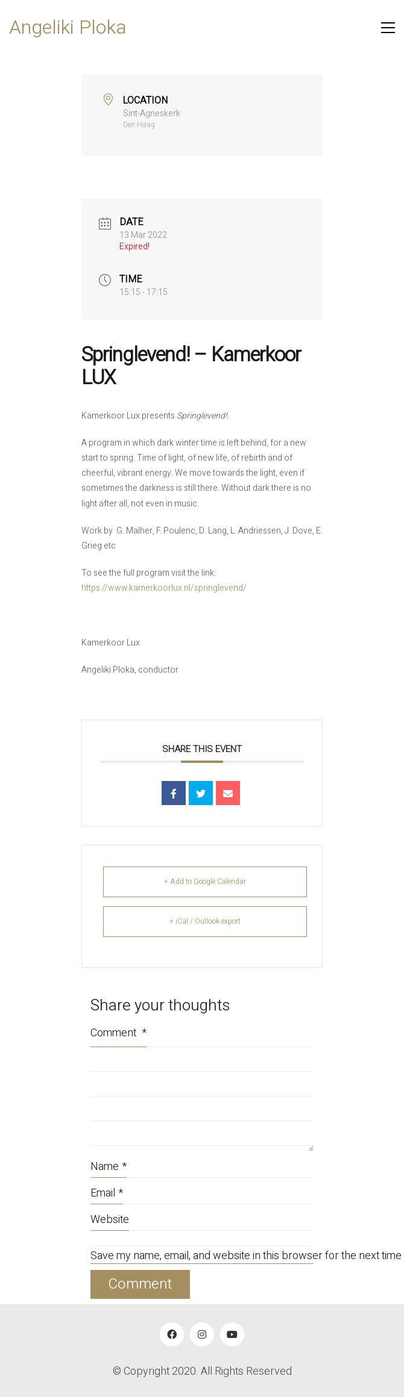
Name (108, 1167)
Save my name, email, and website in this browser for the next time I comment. (202, 1256)
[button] (388, 27)
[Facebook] (172, 1334)
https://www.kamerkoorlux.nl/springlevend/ (164, 588)
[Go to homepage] (68, 28)
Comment (118, 1033)
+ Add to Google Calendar (205, 881)
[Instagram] (202, 1334)
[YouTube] (232, 1334)
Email (106, 1193)
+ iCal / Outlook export (205, 921)
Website (109, 1220)
